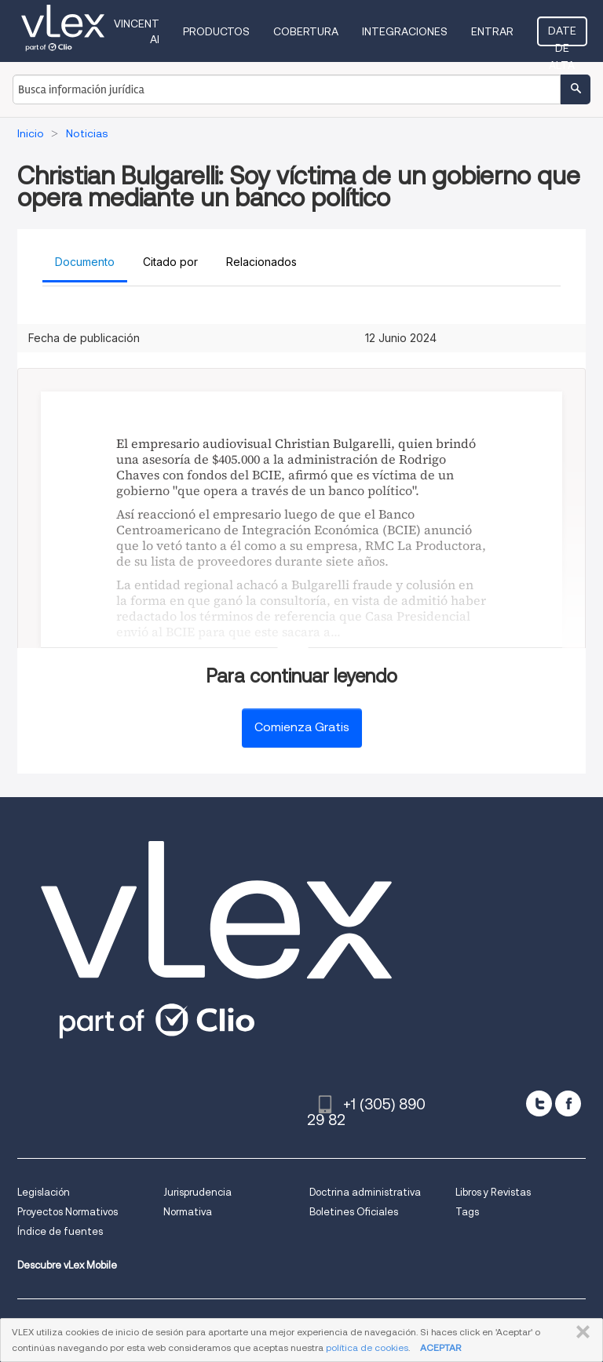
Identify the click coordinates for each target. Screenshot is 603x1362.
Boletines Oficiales (353, 1212)
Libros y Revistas (493, 1192)
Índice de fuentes (60, 1231)
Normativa (187, 1212)
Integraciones (405, 31)
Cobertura (305, 31)
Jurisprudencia (197, 1192)
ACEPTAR (440, 1347)
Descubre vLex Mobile (67, 1265)
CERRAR (579, 1332)
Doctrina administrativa (365, 1192)
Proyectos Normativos (67, 1212)
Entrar (492, 31)
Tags (467, 1212)
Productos (216, 31)
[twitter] (539, 1103)
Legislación (43, 1192)
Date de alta (562, 35)
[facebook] (568, 1103)
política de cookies (367, 1347)
